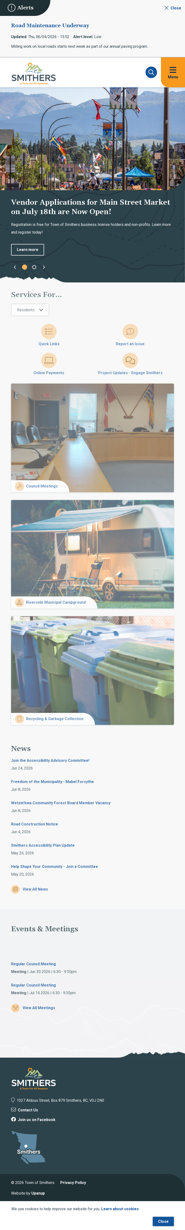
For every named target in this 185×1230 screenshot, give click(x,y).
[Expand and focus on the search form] (151, 72)
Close (163, 1221)
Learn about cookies (120, 1209)
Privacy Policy (73, 1182)
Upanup (38, 1193)
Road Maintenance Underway (50, 25)
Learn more (27, 249)
